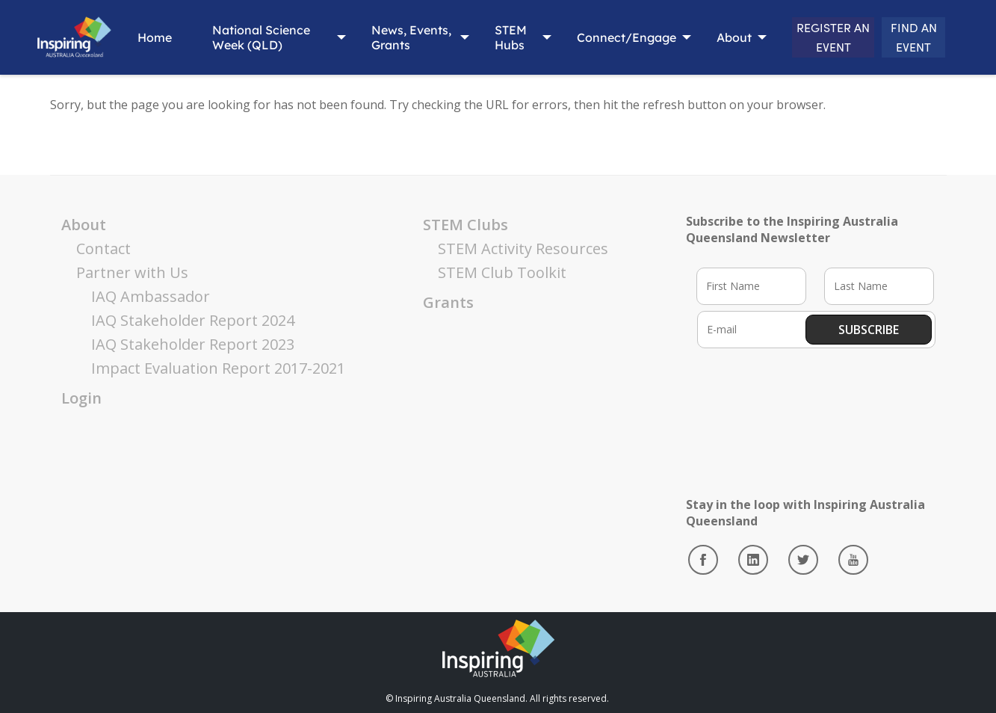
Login (81, 398)
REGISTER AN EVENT (803, 37)
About (694, 37)
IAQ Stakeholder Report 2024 (192, 320)
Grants (448, 302)
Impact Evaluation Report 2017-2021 (218, 368)
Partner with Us (132, 272)
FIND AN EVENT (903, 37)
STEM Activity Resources (523, 248)
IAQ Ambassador (150, 296)
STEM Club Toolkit (502, 272)
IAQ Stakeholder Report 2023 (192, 344)
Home (149, 37)
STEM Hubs (478, 37)
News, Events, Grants (371, 37)
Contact (103, 248)
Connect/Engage (587, 37)
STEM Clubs (465, 224)
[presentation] (810, 406)
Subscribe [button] (868, 329)
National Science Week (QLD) (255, 37)
